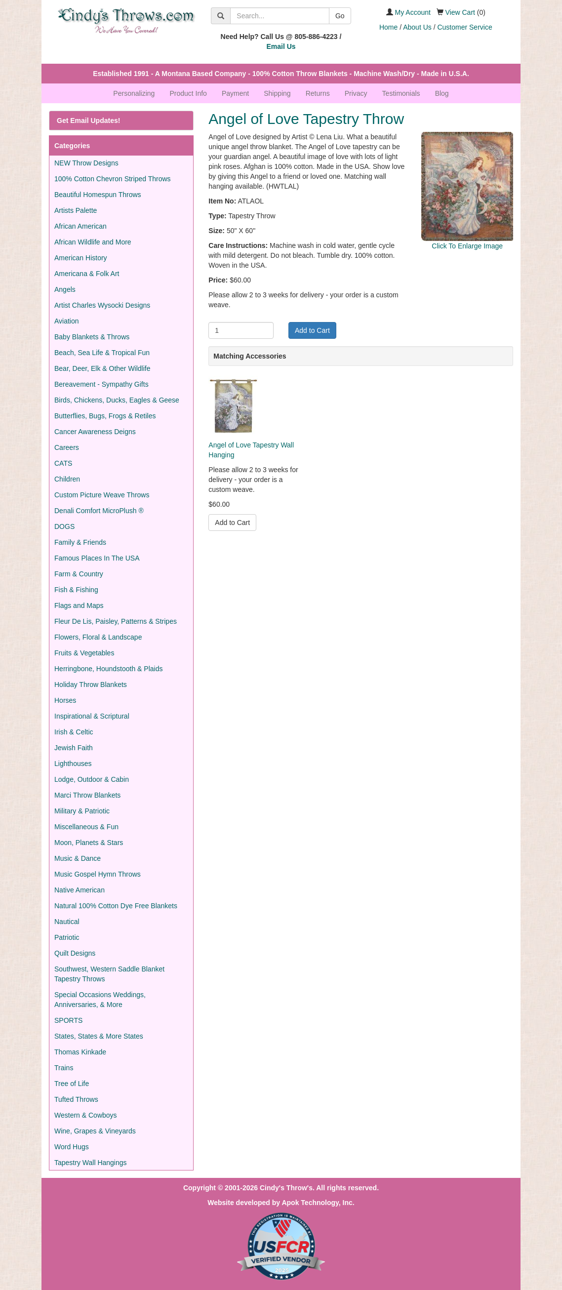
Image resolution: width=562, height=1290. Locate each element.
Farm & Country (78, 574)
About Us (417, 27)
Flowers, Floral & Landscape (98, 637)
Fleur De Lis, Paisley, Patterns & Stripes (115, 621)
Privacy (356, 93)
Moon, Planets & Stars (88, 843)
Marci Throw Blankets (87, 795)
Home (388, 27)
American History (80, 258)
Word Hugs (71, 1147)
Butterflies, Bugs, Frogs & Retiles (105, 416)
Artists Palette (75, 210)
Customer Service (464, 27)
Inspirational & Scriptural (91, 716)
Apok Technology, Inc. (317, 1203)
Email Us (280, 46)
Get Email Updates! (88, 120)
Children (67, 479)
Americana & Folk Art (87, 274)
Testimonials (401, 93)
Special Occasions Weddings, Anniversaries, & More (100, 999)
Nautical (67, 922)
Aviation (66, 321)
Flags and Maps (79, 605)
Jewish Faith (73, 748)
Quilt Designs (74, 953)
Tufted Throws (76, 1099)
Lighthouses (73, 763)
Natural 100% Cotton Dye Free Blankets (115, 906)
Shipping (277, 93)
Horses (65, 700)
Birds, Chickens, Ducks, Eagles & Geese (116, 400)
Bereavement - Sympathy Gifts (101, 384)
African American (80, 226)
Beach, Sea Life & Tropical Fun (102, 353)
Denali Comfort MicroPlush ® (99, 511)
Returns (318, 93)
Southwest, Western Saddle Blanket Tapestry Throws (109, 974)
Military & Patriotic (82, 811)
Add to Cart (312, 330)
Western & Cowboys (85, 1115)
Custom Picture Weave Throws (101, 495)
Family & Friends (80, 542)
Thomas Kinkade (80, 1052)
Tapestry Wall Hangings (90, 1163)
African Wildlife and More (92, 242)
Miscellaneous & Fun (86, 827)
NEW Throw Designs (86, 163)
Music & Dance (77, 858)
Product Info (188, 93)
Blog (442, 93)
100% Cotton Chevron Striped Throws (112, 179)
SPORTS (68, 1020)
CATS (63, 463)
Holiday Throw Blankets (90, 684)
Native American (79, 890)
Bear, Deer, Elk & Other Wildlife (102, 368)
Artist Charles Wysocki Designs (102, 305)
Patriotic (67, 937)
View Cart (460, 12)
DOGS (64, 526)
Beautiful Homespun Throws (97, 195)
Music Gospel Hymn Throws (97, 874)
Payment (235, 93)
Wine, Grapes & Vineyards (95, 1131)
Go (340, 16)
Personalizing (134, 93)
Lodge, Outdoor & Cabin (91, 779)
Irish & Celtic (73, 732)
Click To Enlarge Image (467, 246)
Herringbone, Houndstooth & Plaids (108, 669)
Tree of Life (71, 1084)
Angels (65, 289)
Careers (66, 447)
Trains (63, 1068)
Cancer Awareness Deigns (95, 432)
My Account (413, 12)
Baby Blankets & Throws (91, 337)
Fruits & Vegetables (84, 653)
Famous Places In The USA (96, 558)
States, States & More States (98, 1036)
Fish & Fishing (76, 590)
